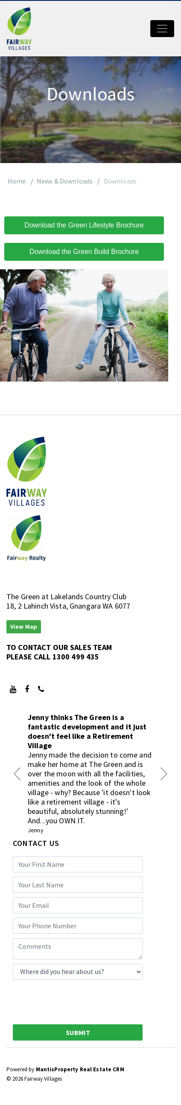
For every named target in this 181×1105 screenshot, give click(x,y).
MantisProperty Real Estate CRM (80, 1069)
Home (17, 181)
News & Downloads (65, 181)
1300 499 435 (76, 657)
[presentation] (78, 1001)
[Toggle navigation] (162, 28)
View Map (23, 626)
